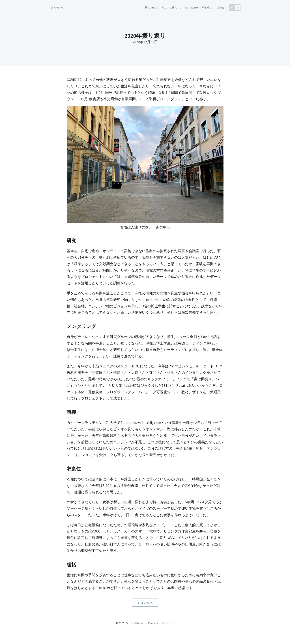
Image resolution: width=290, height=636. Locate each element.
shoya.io (57, 7)
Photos (207, 7)
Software (191, 7)
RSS (171, 623)
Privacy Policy (157, 623)
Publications (171, 7)
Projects (151, 7)
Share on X (145, 602)
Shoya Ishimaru (135, 623)
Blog (220, 7)
